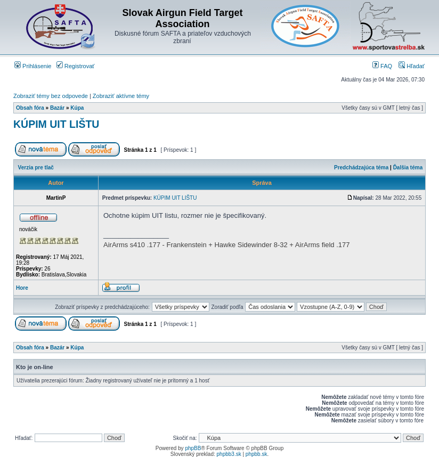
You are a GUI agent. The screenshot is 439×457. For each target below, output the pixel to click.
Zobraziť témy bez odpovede (50, 96)
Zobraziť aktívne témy (121, 96)
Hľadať (412, 66)
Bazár (57, 108)
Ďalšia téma (408, 167)
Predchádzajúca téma (361, 167)
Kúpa (77, 108)
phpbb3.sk (229, 454)
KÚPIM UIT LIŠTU (56, 124)
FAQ (382, 66)
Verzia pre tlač (36, 167)
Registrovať (75, 66)
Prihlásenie (32, 66)
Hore (22, 288)
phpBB (193, 448)
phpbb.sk (256, 454)
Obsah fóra (30, 108)
